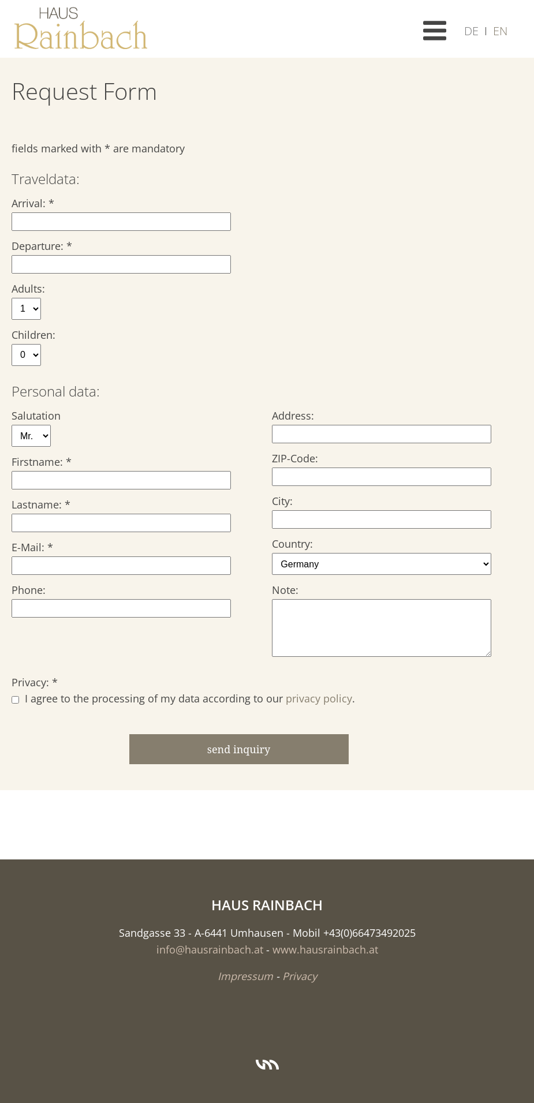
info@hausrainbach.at (209, 949)
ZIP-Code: (295, 458)
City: (282, 501)
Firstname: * (42, 462)
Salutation (36, 415)
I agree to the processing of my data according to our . (183, 698)
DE (471, 31)
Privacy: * (35, 682)
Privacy (299, 976)
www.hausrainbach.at (325, 949)
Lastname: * (41, 504)
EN (500, 31)
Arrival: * (33, 203)
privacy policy (319, 698)
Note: (285, 590)
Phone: (29, 590)
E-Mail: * (32, 547)
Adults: (28, 289)
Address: (293, 415)
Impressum (245, 976)
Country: (292, 544)
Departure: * (42, 246)
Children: (33, 335)
